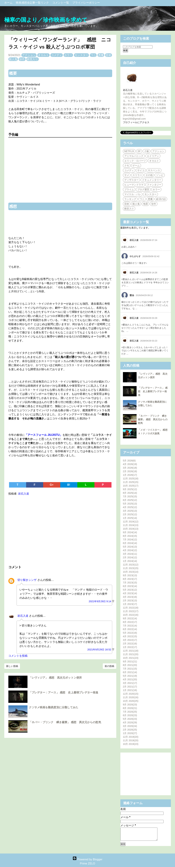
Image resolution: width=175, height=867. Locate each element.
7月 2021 (130, 668)
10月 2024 (130, 528)
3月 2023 (130, 597)
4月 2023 (130, 593)
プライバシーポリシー (86, 2)
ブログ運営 (143, 189)
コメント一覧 (61, 2)
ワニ (93, 55)
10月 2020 (130, 701)
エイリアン (153, 156)
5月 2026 (129, 460)
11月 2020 (130, 697)
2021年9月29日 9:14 (100, 601)
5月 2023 (130, 589)
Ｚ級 (146, 151)
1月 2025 (130, 518)
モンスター (81, 55)
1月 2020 (130, 733)
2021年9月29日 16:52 (99, 649)
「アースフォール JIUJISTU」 (43, 434)
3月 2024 (130, 553)
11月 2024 (130, 525)
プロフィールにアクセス (136, 122)
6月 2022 (130, 629)
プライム (129, 189)
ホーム (8, 2)
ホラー (68, 55)
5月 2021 (130, 675)
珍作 (22, 59)
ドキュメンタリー (151, 180)
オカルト (43, 55)
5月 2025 (130, 503)
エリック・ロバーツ (135, 160)
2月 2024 (130, 557)
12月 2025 (130, 478)
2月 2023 (130, 600)
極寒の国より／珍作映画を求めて (46, 20)
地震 (145, 203)
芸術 (108, 55)
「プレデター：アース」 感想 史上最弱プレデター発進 (63, 692)
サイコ (140, 170)
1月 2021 (130, 690)
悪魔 (101, 55)
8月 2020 (130, 708)
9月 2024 (130, 532)
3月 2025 (130, 510)
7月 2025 (130, 496)
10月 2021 (130, 658)
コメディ (56, 55)
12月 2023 (130, 564)
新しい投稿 (12, 666)
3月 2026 (130, 467)
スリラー (137, 175)
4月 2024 (130, 550)
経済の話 (161, 199)
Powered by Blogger (87, 859)
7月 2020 (130, 711)
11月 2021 (130, 654)
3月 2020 (130, 726)
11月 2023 (130, 568)
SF (139, 151)
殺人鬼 (13, 59)
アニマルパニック (134, 156)
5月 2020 (130, 719)
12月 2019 (130, 736)
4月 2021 (130, 679)
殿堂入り (32, 59)
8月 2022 (130, 622)
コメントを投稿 (18, 655)
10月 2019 (130, 744)
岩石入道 (22, 615)
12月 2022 (130, 607)
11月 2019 (130, 740)
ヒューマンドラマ (134, 184)
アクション (29, 55)
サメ (126, 175)
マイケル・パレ (132, 194)
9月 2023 (130, 575)
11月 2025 (130, 482)
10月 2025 (130, 485)
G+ (52, 484)
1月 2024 (130, 561)
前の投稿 (109, 666)
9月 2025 (130, 489)
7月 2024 (130, 539)
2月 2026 (130, 471)
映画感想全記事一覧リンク (33, 2)
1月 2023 (130, 604)
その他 (149, 175)
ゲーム (136, 165)
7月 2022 (130, 625)
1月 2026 (130, 475)
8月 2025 (130, 492)
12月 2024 (130, 521)
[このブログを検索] (137, 47)
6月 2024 (130, 543)
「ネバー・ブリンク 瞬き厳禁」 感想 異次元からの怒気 (65, 722)
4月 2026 (130, 464)
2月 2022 (130, 643)
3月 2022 (130, 640)
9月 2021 (130, 661)
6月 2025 (130, 500)
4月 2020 (130, 722)
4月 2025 (130, 507)
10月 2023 (130, 571)
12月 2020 (130, 693)
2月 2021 (130, 686)
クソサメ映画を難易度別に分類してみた (53, 707)
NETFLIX (129, 151)
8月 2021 (130, 665)
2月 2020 (130, 729)
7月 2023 (130, 582)
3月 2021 (130, 683)
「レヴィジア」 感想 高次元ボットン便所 (55, 677)
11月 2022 (130, 611)
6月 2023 (130, 586)
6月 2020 (130, 715)
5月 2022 (130, 632)
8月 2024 (130, 536)
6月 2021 (130, 672)
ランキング (130, 199)
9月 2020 (130, 704)
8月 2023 (130, 579)
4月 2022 (130, 636)
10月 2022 (130, 614)
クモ (126, 165)
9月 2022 (130, 618)
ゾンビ (159, 175)
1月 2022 (130, 647)
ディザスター (131, 180)
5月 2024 (130, 546)
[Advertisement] (60, 530)
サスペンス (154, 170)
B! (68, 484)
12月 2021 (130, 650)
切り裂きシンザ (27, 579)
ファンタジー (154, 184)
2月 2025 (130, 514)
